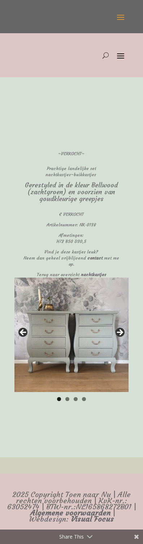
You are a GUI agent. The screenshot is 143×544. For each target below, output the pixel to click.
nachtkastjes (93, 274)
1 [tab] (59, 399)
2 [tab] (67, 399)
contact (95, 258)
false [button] (23, 332)
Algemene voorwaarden (70, 513)
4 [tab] (84, 399)
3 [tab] (76, 399)
